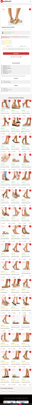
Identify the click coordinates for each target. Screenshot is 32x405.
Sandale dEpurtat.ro (9, 6)
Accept (20, 404)
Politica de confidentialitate (16, 398)
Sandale (3, 6)
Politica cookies (25, 398)
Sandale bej (4, 391)
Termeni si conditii (7, 398)
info (9, 115)
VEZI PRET (16, 53)
